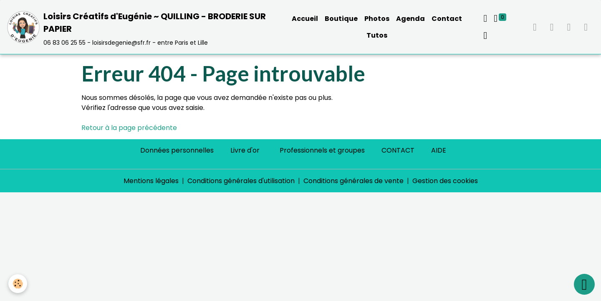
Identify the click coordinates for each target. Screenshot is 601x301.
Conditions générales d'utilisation (241, 181)
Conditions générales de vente (353, 181)
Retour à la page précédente (129, 128)
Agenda (410, 18)
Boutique (341, 18)
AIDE (438, 150)
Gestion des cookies (445, 181)
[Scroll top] (584, 284)
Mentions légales (151, 181)
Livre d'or (245, 150)
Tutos (376, 35)
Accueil (305, 18)
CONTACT (397, 150)
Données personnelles (177, 150)
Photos (376, 18)
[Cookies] (17, 283)
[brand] (142, 27)
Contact (447, 18)
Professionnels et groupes (322, 150)
